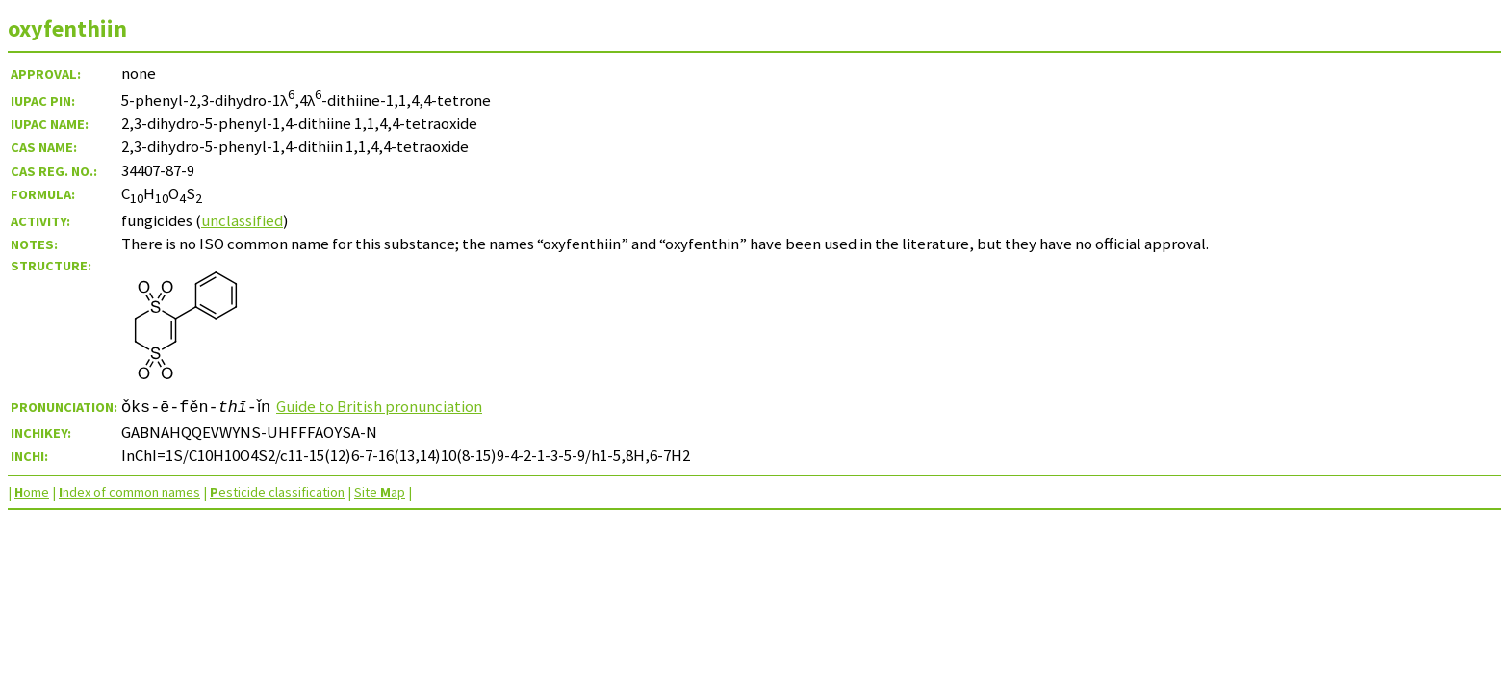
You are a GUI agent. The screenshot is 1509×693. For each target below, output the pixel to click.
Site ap (379, 491)
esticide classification (277, 491)
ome (31, 491)
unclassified (242, 220)
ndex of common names (129, 491)
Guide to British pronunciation (385, 406)
